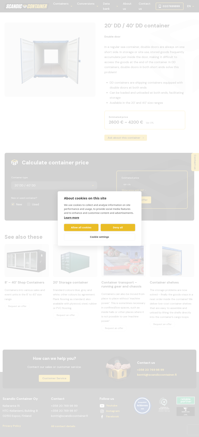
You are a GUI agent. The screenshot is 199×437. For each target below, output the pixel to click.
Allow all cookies (81, 227)
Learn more (71, 217)
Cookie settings (99, 237)
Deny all (118, 227)
